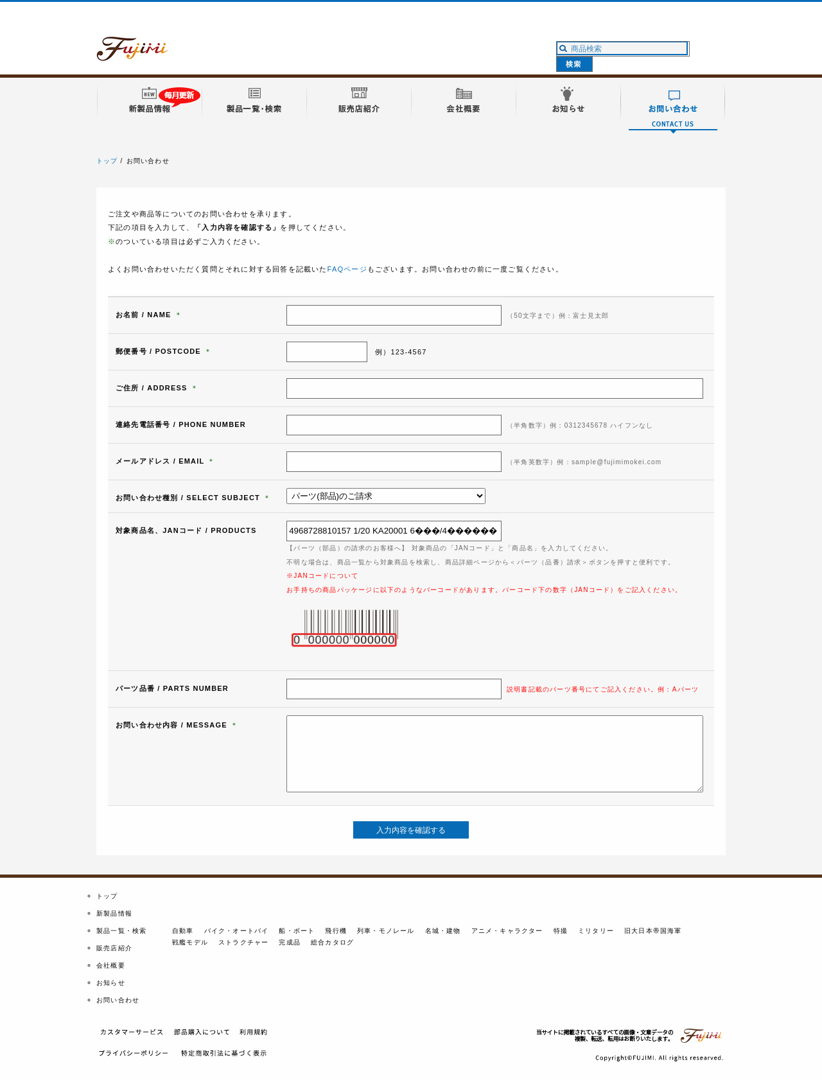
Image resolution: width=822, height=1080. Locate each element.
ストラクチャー (243, 942)
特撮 (561, 930)
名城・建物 (443, 930)
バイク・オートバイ (236, 930)
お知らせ (110, 982)
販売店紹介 (114, 948)
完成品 (290, 942)
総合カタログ (332, 942)
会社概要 (110, 965)
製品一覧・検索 (121, 930)
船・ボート (297, 930)
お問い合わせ (117, 1000)
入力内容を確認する (411, 830)
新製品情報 (114, 913)
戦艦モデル (190, 942)
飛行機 (336, 930)
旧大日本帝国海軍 (653, 930)
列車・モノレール (386, 930)
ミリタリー (596, 930)
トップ (107, 160)
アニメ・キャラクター (507, 930)
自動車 (183, 930)
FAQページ (347, 269)
